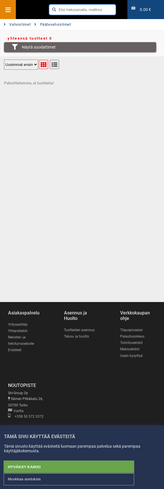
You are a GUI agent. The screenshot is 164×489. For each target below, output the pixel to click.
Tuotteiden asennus (79, 330)
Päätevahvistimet (52, 24)
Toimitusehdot (131, 343)
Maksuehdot (130, 349)
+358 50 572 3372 (26, 416)
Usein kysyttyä (131, 356)
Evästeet (14, 350)
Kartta (16, 411)
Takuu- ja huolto (76, 336)
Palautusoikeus (132, 336)
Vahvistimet (17, 24)
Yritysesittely (18, 325)
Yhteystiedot (17, 331)
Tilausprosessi (131, 330)
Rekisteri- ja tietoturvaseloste (21, 340)
